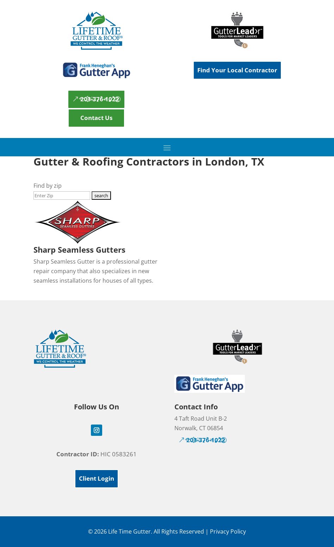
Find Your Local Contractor (237, 70)
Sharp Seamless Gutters (79, 249)
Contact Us (96, 118)
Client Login (96, 478)
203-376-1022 (99, 99)
